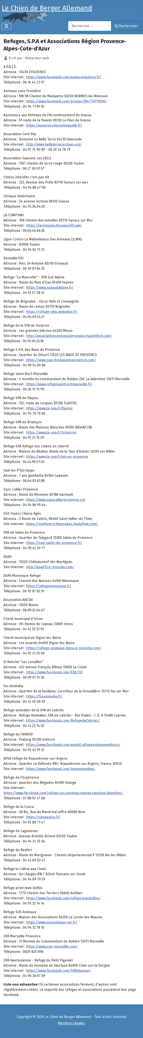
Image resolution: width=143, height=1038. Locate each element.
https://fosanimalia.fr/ (44, 696)
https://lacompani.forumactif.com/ (54, 225)
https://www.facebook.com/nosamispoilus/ (60, 769)
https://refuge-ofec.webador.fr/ (51, 312)
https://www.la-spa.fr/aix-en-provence (57, 457)
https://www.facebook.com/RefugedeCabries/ (63, 720)
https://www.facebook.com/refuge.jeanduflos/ (63, 898)
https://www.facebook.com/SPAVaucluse (58, 971)
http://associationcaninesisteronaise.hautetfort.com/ (69, 336)
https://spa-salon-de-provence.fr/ (54, 543)
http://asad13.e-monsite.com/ (50, 567)
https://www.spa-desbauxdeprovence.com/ (61, 360)
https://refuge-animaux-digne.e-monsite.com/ (63, 648)
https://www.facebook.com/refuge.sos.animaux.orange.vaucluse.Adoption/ (63, 793)
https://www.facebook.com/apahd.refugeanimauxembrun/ (73, 745)
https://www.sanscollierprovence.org (55, 500)
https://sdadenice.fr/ (43, 817)
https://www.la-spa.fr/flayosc (49, 408)
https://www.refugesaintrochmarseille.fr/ (59, 384)
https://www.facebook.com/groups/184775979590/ (66, 101)
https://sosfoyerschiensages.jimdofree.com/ (62, 524)
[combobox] (89, 26)
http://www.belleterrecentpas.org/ (54, 144)
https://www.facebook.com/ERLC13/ (54, 672)
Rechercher (126, 26)
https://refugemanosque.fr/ (48, 586)
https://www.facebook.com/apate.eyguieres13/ (63, 77)
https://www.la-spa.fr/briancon (51, 432)
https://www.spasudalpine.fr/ (49, 287)
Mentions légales (71, 1023)
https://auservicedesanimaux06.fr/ (54, 125)
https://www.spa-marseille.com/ (52, 946)
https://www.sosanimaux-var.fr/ (51, 922)
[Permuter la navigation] (6, 26)
